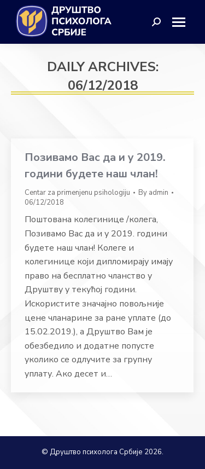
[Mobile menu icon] (183, 22)
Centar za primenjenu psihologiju (77, 193)
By (153, 193)
